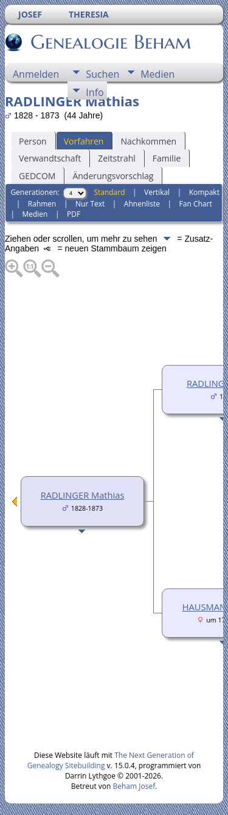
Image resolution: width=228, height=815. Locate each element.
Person (33, 141)
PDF (73, 214)
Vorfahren (84, 141)
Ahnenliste (142, 204)
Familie (167, 158)
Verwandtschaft (50, 158)
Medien (157, 74)
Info (94, 92)
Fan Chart (195, 204)
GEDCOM (37, 176)
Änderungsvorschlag (112, 176)
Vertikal (157, 192)
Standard (109, 192)
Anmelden (36, 74)
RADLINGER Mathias (83, 495)
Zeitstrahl (117, 158)
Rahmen (42, 204)
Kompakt (204, 192)
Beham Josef (134, 786)
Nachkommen (148, 141)
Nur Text (90, 204)
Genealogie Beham (110, 42)
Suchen (102, 74)
